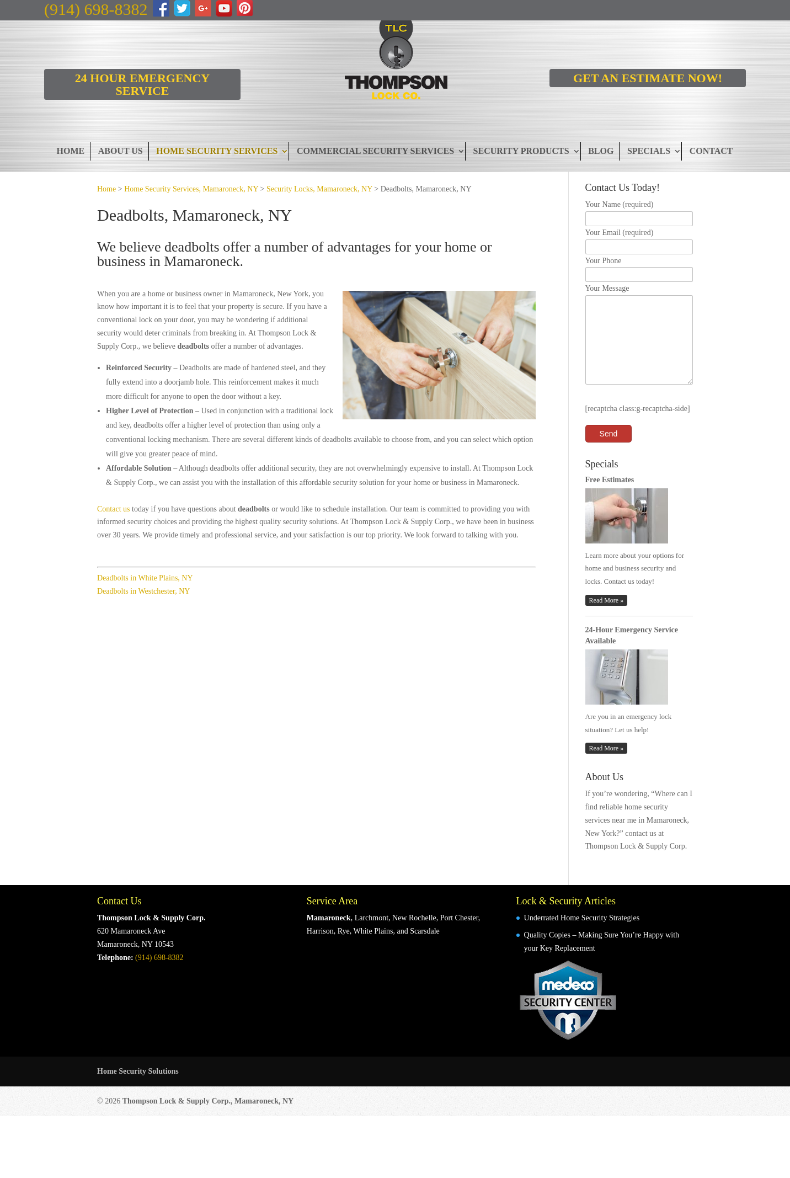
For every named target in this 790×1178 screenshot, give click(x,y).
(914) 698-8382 (95, 9)
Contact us (113, 509)
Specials (648, 151)
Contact (711, 151)
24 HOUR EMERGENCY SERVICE (142, 84)
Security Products (521, 151)
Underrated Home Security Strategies (582, 934)
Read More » (606, 617)
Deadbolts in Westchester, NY (143, 591)
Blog (600, 151)
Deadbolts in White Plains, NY (145, 578)
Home (70, 151)
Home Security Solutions (138, 1088)
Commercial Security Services (375, 151)
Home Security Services (216, 151)
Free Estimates (609, 496)
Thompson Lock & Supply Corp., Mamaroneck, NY (208, 1117)
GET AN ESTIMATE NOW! (647, 78)
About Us (120, 151)
